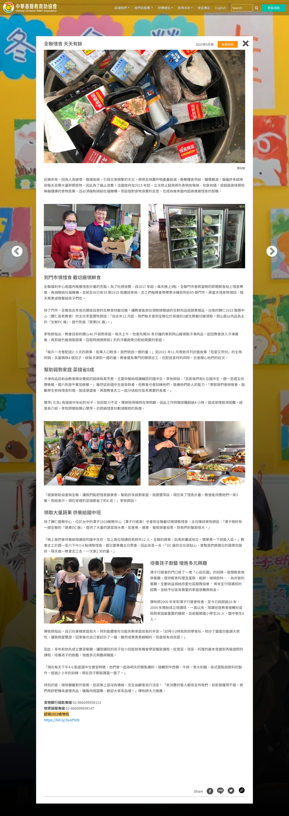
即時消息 (184, 7)
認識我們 (121, 7)
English (220, 7)
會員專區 (204, 7)
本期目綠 (227, 44)
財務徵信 (164, 7)
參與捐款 (273, 7)
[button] (22, 410)
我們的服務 (143, 7)
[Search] (242, 7)
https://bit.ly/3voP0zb (61, 719)
